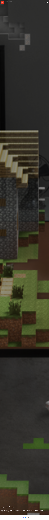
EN (44, 2)
